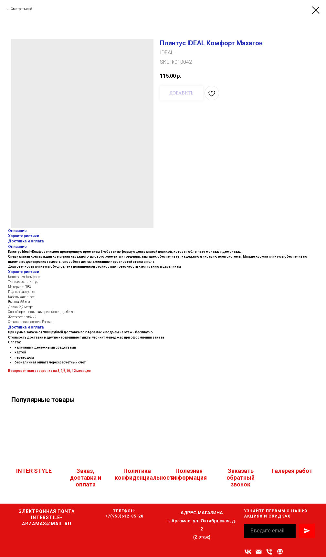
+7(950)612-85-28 (124, 516)
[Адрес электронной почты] (259, 552)
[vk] (248, 552)
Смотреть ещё (21, 9)
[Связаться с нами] (280, 552)
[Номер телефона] (269, 552)
